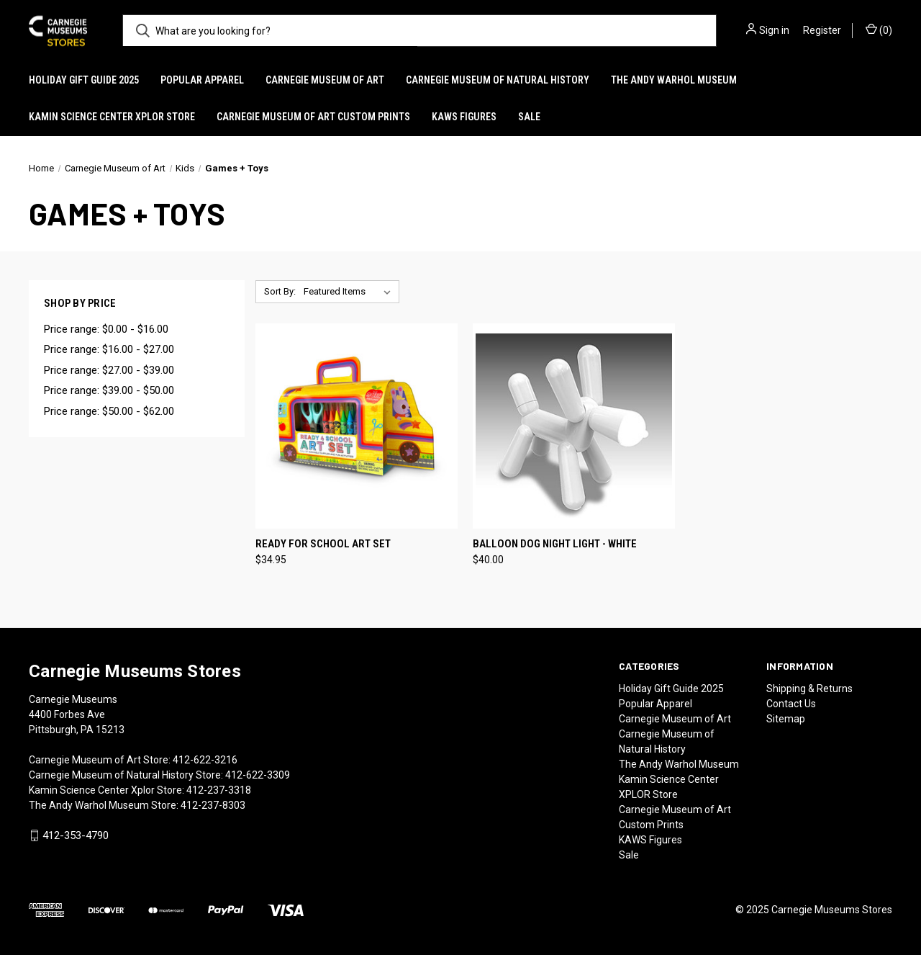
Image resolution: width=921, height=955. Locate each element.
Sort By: (280, 291)
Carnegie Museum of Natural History (497, 80)
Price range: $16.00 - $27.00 (109, 349)
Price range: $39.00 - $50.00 (109, 390)
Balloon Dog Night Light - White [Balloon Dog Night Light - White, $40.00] (555, 543)
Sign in (774, 30)
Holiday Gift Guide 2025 (84, 80)
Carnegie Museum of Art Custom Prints (313, 116)
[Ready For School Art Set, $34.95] (356, 426)
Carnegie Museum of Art (325, 80)
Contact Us (791, 703)
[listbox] (350, 291)
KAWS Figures (464, 116)
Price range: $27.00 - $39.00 (109, 370)
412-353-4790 (75, 835)
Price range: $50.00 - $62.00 (109, 411)
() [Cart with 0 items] (879, 29)
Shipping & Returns (809, 688)
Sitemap (785, 719)
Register (822, 30)
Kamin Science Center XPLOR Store (112, 116)
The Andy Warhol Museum (674, 80)
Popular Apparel (202, 80)
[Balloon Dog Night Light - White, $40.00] (574, 426)
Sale (529, 116)
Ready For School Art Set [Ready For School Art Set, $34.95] (323, 543)
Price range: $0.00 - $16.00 (106, 329)
